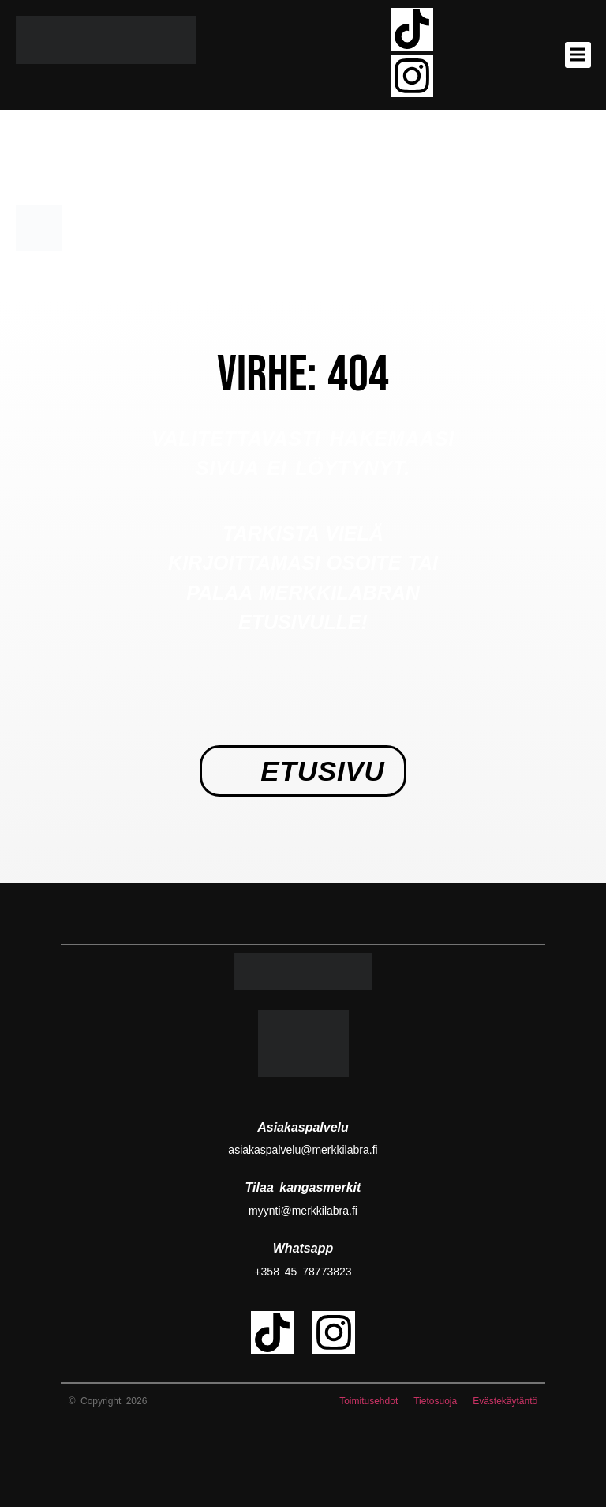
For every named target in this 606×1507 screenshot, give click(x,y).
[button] (578, 55)
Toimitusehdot (368, 1401)
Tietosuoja (435, 1401)
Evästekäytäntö (505, 1401)
